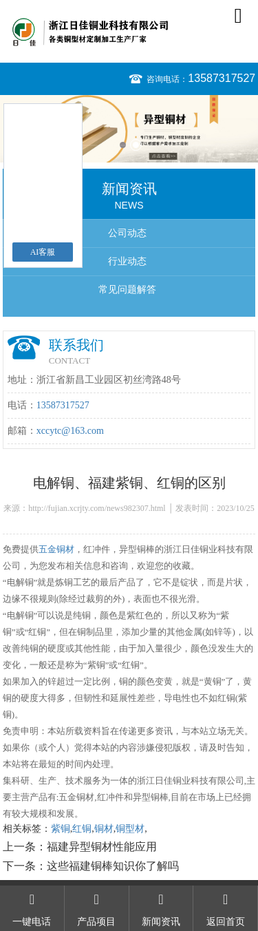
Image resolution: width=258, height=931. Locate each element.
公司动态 (127, 233)
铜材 (104, 829)
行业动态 (127, 261)
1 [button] (123, 145)
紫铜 (60, 829)
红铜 (82, 829)
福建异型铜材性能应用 (102, 846)
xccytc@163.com (70, 431)
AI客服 (43, 252)
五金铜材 (56, 549)
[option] (129, 129)
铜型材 (130, 829)
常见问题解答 (127, 289)
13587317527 (221, 78)
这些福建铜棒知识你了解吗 (113, 866)
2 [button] (136, 145)
